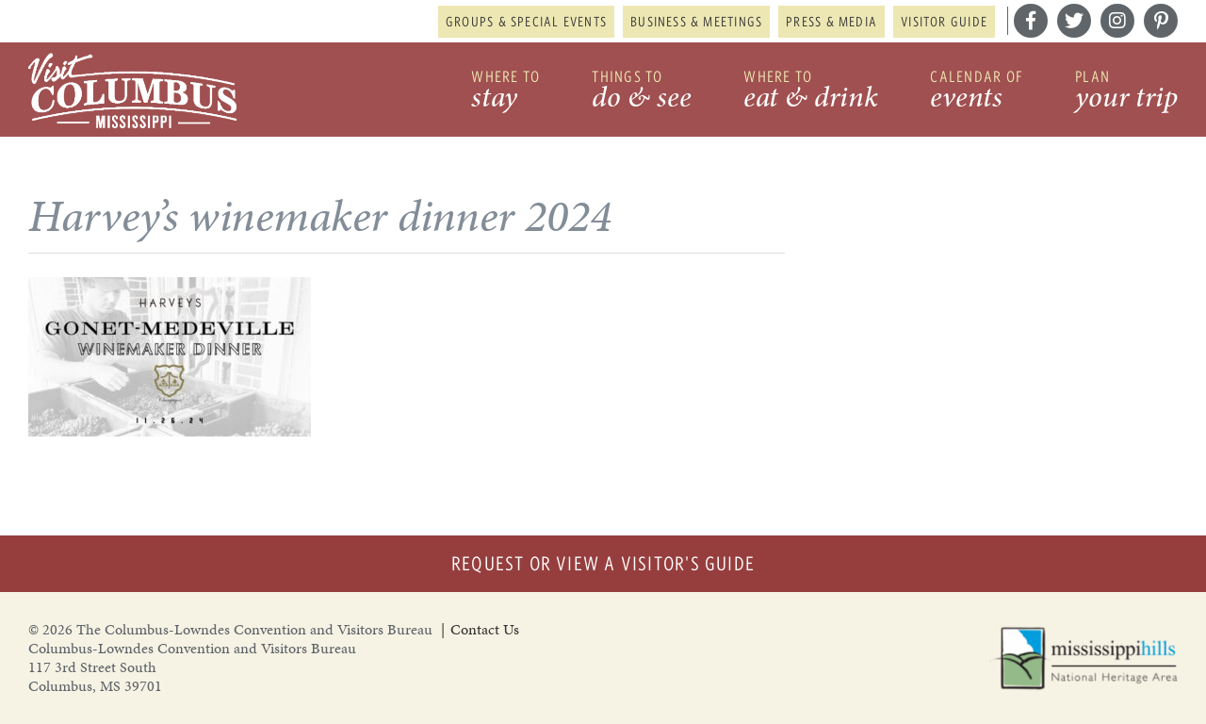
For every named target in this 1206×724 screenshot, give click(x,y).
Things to (642, 92)
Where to (505, 92)
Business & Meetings (696, 21)
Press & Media (831, 21)
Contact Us (484, 629)
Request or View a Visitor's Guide (603, 563)
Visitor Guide (944, 21)
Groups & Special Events (526, 21)
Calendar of (976, 92)
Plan (1126, 92)
